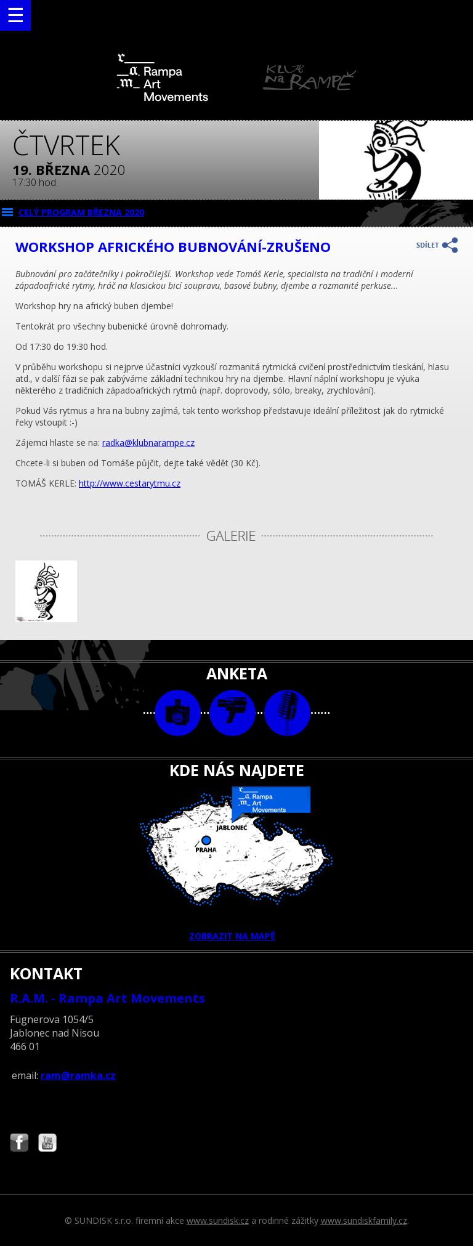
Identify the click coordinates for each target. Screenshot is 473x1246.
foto (178, 713)
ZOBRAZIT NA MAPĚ (236, 864)
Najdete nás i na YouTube (47, 1144)
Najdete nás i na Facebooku (19, 1144)
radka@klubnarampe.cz (148, 442)
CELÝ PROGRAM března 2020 (81, 212)
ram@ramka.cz (78, 1075)
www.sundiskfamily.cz (364, 1220)
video (232, 713)
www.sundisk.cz (218, 1220)
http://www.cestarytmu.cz (129, 483)
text (287, 713)
